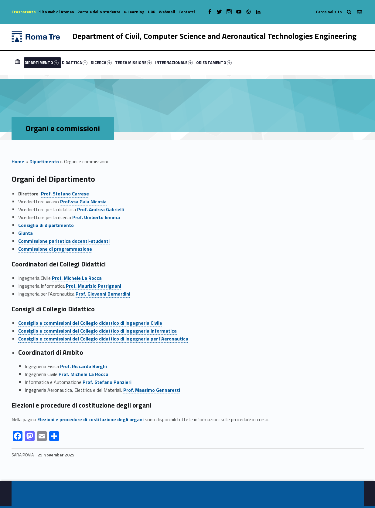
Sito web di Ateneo (56, 12)
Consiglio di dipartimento (46, 225)
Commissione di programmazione (55, 248)
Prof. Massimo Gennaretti (151, 390)
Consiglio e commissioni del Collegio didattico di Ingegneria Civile (90, 323)
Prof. (77, 278)
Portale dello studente (98, 12)
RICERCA (101, 62)
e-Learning (134, 12)
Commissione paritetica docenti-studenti (64, 241)
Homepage (18, 62)
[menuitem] (18, 62)
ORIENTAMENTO (214, 62)
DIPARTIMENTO (42, 62)
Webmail (167, 12)
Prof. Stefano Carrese (65, 193)
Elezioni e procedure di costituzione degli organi (91, 419)
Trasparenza (24, 12)
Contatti (187, 12)
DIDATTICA (74, 62)
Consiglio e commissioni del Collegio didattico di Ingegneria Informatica (97, 330)
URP (151, 12)
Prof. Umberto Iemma (96, 217)
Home (18, 161)
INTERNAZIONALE (174, 62)
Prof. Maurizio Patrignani (93, 286)
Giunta (25, 233)
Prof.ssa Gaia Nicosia (83, 201)
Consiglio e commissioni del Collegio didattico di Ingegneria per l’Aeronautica (103, 338)
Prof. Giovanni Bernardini (103, 293)
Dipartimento (44, 161)
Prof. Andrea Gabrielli (100, 209)
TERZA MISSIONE (133, 62)
